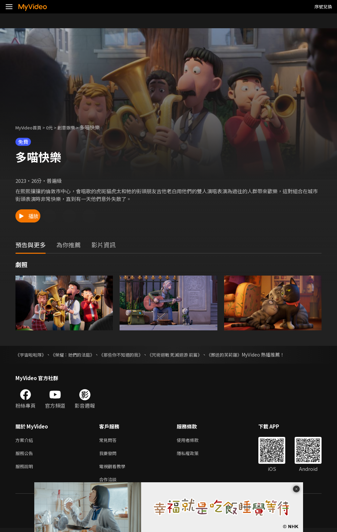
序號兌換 (323, 6)
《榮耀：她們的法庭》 (76, 354)
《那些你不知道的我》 (128, 354)
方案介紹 (25, 440)
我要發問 (109, 454)
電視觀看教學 (114, 468)
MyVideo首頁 (30, 127)
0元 (54, 127)
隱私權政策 (193, 454)
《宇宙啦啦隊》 (31, 354)
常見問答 (109, 440)
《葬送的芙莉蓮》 (238, 354)
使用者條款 (193, 440)
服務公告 (25, 454)
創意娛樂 (73, 127)
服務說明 (25, 468)
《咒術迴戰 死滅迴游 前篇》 (186, 354)
